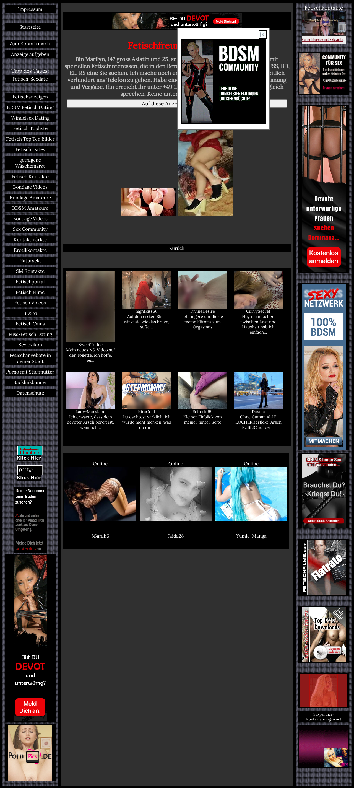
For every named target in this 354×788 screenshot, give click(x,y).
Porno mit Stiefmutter (30, 372)
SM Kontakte (30, 271)
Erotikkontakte (30, 250)
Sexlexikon (30, 345)
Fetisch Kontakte (30, 176)
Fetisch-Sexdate (30, 79)
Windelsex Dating (30, 118)
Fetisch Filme (30, 292)
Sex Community (30, 229)
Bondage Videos (30, 187)
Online (100, 491)
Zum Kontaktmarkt (30, 44)
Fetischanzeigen (30, 97)
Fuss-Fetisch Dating (30, 334)
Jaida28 (176, 536)
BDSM (30, 313)
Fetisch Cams (30, 324)
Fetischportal (30, 282)
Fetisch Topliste (30, 128)
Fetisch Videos (30, 303)
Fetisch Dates (30, 149)
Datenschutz (30, 393)
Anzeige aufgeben (30, 54)
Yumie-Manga (251, 536)
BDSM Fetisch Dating (30, 107)
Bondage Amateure (30, 198)
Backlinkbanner (30, 382)
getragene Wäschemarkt (30, 163)
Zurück (176, 248)
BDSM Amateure (30, 208)
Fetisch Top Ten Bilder (30, 139)
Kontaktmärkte (30, 240)
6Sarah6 (100, 536)
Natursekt (30, 261)
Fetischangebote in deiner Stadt (30, 358)
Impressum (30, 9)
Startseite (30, 27)
